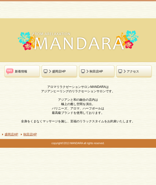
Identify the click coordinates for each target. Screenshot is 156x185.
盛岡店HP (11, 134)
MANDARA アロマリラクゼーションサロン (41, 9)
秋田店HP (30, 134)
